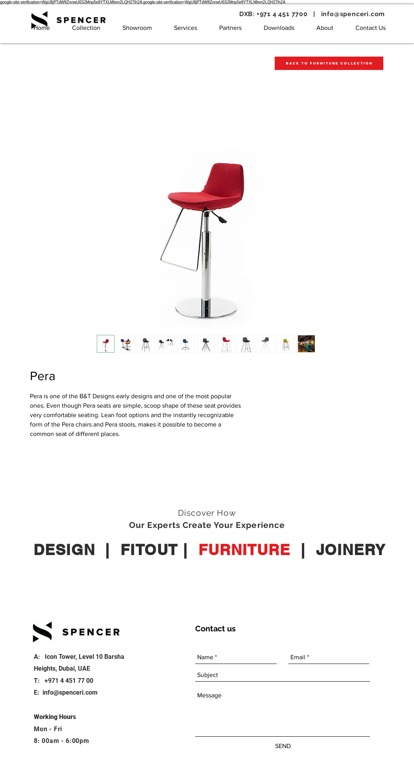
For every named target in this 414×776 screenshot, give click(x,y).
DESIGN (64, 550)
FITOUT (149, 550)
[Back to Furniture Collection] (329, 63)
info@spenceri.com (353, 14)
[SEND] (283, 746)
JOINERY (351, 550)
